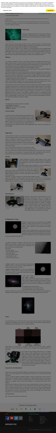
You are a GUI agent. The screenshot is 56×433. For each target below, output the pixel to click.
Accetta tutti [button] (50, 10)
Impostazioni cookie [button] (7, 10)
